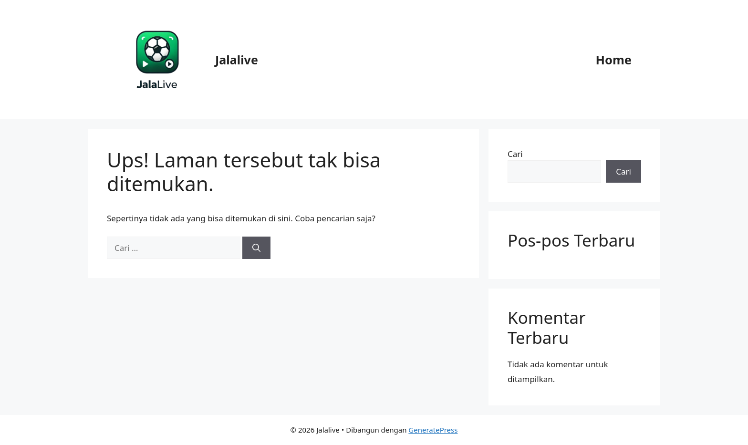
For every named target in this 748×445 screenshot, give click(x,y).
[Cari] (256, 248)
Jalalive (236, 60)
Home (613, 60)
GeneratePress (432, 430)
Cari (515, 153)
